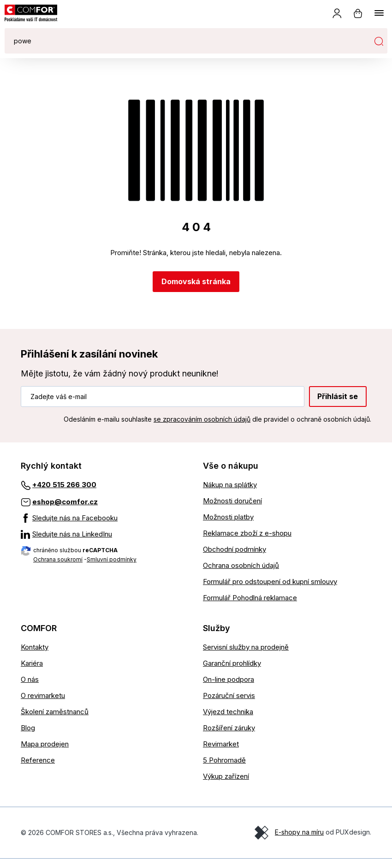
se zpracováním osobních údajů (202, 419)
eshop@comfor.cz (65, 501)
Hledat (378, 41)
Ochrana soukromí (58, 559)
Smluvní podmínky (112, 559)
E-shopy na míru (299, 832)
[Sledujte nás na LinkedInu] (105, 534)
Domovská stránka (196, 281)
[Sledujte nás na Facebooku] (105, 518)
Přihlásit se (337, 396)
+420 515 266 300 (64, 484)
